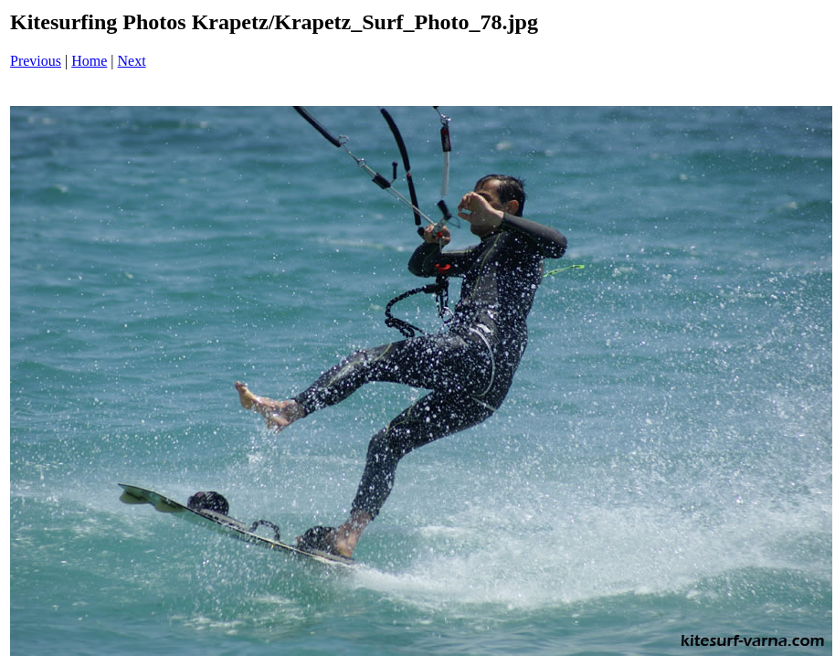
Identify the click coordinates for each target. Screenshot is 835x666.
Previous (35, 61)
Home (89, 61)
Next (132, 61)
